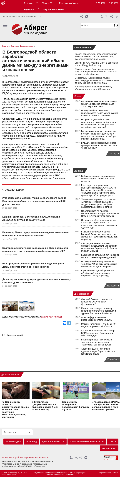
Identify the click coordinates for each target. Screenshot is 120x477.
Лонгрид (78, 171)
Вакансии (63, 473)
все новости (113, 285)
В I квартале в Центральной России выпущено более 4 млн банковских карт (45, 406)
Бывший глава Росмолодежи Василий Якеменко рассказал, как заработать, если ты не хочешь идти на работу (99, 235)
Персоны (50, 474)
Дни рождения (81, 294)
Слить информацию (76, 473)
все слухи (114, 153)
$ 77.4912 (100, 3)
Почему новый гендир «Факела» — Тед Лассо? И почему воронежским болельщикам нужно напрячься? (99, 264)
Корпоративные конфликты (87, 441)
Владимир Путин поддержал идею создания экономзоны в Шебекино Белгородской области (35, 234)
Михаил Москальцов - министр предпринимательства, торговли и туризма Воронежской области (98, 311)
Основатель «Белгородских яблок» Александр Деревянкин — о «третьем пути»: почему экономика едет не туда (97, 80)
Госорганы (69, 474)
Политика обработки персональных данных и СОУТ (28, 457)
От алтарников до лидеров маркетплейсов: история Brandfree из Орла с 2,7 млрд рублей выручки (100, 213)
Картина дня (13, 441)
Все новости (10, 432)
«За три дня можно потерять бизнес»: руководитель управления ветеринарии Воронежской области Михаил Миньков (99, 247)
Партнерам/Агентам (53, 9)
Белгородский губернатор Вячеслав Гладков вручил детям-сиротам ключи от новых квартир (33, 265)
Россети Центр (12, 87)
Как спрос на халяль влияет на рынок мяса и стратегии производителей (100, 256)
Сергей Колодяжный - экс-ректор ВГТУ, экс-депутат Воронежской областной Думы (98, 333)
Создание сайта (104, 473)
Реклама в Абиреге (69, 3)
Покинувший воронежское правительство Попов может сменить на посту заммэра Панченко (100, 113)
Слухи (77, 96)
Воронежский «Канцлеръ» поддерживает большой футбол (75, 406)
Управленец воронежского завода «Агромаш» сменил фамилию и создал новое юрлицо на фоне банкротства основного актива (98, 203)
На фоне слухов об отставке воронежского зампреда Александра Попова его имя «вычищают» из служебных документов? (99, 123)
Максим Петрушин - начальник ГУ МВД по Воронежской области (98, 325)
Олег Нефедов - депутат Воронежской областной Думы (96, 318)
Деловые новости (10, 374)
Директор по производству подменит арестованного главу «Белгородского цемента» (36, 281)
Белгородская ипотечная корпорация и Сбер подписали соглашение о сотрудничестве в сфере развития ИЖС (35, 249)
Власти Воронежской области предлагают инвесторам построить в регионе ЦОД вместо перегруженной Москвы (96, 56)
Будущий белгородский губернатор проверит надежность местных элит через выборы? (99, 145)
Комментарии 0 (15, 335)
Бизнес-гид (109, 448)
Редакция (29, 9)
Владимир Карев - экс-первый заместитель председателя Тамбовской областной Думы (96, 342)
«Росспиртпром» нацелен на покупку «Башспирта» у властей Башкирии (93, 87)
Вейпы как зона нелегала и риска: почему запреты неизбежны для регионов (98, 178)
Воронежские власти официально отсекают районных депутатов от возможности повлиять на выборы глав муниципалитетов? (98, 135)
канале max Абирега (51, 316)
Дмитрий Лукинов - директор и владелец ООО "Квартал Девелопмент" (96, 301)
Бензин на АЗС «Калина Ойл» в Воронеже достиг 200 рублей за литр (96, 64)
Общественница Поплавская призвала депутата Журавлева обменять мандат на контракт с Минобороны (96, 71)
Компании (59, 474)
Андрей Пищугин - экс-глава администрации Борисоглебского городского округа (98, 351)
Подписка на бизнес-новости (46, 473)
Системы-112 (36, 147)
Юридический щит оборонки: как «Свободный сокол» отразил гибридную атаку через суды (97, 273)
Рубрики (28, 3)
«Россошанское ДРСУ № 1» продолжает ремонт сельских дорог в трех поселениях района (106, 406)
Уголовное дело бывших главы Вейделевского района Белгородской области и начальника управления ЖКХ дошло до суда (34, 201)
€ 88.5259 (113, 3)
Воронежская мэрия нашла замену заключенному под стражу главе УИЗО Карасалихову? (99, 104)
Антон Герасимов (55, 178)
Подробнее (113, 359)
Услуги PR (47, 3)
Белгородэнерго (34, 87)
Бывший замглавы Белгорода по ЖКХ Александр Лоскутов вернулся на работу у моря (31, 218)
